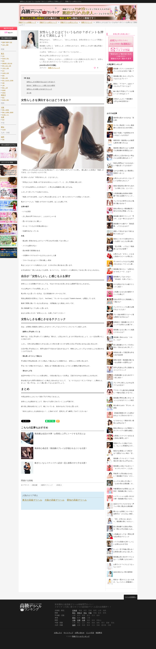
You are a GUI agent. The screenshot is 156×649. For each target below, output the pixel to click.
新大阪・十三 (5, 114)
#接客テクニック (47, 485)
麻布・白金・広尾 (6, 65)
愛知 (73, 618)
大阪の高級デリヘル (54, 500)
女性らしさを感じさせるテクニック (39, 89)
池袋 (3, 83)
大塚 (3, 85)
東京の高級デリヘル (32, 500)
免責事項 (99, 633)
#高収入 (59, 485)
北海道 (74, 610)
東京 (2, 53)
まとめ (29, 93)
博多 (3, 139)
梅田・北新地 (5, 110)
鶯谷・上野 (5, 87)
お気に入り (58, 633)
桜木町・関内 (5, 100)
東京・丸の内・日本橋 (7, 80)
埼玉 (85, 613)
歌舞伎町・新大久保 (7, 63)
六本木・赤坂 (5, 68)
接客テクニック (54, 68)
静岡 (83, 618)
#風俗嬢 (34, 485)
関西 (7, 42)
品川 (3, 70)
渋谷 (3, 56)
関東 (3, 42)
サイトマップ (68, 633)
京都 (78, 620)
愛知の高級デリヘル (77, 500)
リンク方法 (90, 633)
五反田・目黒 (5, 73)
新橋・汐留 (5, 78)
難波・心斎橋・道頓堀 (7, 112)
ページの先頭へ (130, 597)
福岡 (2, 137)
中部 (11, 42)
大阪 (2, 107)
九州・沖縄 (5, 45)
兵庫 (83, 620)
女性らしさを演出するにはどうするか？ (41, 82)
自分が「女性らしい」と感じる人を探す (41, 85)
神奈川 (79, 613)
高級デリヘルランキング (81, 636)
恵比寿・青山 (5, 58)
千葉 (90, 613)
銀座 (3, 75)
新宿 (3, 61)
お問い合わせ (79, 633)
